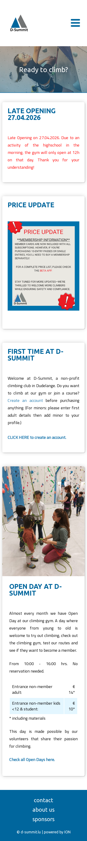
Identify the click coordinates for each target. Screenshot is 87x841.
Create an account (25, 400)
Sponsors (43, 819)
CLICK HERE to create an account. (37, 437)
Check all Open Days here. (32, 759)
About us (43, 810)
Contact (43, 800)
